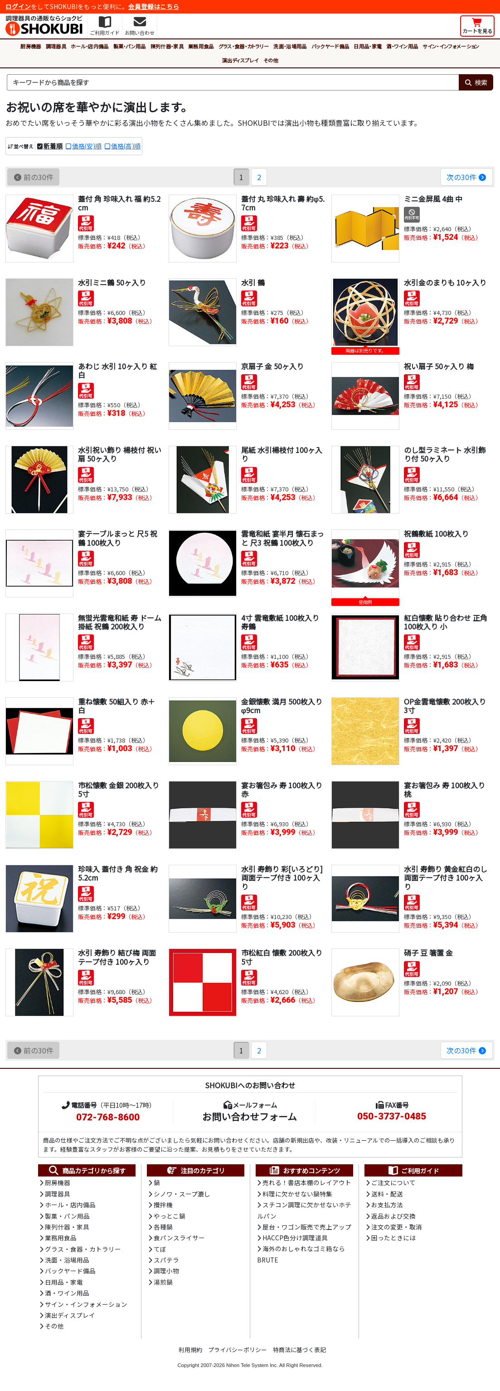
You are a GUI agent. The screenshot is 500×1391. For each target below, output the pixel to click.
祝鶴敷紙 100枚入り (436, 533)
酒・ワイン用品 (402, 46)
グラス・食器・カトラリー (243, 46)
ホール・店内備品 (90, 46)
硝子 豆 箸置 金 (428, 952)
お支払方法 (387, 1204)
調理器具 (56, 46)
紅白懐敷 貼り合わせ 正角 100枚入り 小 (445, 622)
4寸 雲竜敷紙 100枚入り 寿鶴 (280, 622)
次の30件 (467, 176)
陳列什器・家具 (167, 46)
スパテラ (166, 1259)
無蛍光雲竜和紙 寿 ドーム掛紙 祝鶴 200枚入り (119, 622)
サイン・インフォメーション (450, 46)
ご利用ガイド (413, 1170)
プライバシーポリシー (237, 1349)
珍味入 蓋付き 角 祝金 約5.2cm (118, 873)
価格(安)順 (87, 145)
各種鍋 (163, 1226)
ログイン (18, 6)
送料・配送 (387, 1193)
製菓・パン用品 (129, 46)
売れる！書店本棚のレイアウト (306, 1182)
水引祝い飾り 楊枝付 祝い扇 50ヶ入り (119, 454)
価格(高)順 (126, 145)
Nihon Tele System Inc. (252, 1365)
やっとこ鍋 (169, 1215)
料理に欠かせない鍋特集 (297, 1193)
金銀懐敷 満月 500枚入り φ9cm (281, 705)
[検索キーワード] (233, 82)
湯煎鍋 (163, 1281)
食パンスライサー (179, 1237)
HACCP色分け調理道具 (295, 1237)
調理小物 (166, 1270)
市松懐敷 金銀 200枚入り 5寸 (118, 789)
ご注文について (393, 1182)
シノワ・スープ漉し (182, 1193)
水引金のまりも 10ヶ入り (445, 282)
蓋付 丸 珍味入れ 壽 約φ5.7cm (283, 203)
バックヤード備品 (330, 46)
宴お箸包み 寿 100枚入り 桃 (444, 789)
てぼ (160, 1248)
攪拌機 (163, 1204)
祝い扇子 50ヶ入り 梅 (439, 366)
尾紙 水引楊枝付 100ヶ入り (281, 454)
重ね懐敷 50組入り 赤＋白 (116, 705)
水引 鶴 (253, 282)
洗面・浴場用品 (289, 46)
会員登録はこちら (153, 6)
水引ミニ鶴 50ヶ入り (112, 282)
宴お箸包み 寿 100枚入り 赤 (281, 789)
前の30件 (33, 176)
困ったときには (393, 1237)
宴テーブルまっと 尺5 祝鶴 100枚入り (117, 538)
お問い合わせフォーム (249, 1116)
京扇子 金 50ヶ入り (272, 366)
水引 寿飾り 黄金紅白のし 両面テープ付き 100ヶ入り (445, 877)
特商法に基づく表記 (299, 1349)
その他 (270, 60)
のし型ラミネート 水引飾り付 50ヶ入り (444, 454)
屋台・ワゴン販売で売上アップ (306, 1226)
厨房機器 (30, 46)
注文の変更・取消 (396, 1226)
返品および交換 (393, 1215)
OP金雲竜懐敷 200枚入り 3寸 (445, 705)
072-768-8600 (108, 1117)
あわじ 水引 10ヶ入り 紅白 (117, 370)
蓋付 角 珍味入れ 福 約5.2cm (119, 203)
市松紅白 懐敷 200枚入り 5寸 (281, 957)
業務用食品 (201, 46)
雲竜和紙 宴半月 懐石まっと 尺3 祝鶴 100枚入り (282, 538)
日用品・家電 (368, 46)
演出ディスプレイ (240, 60)
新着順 (53, 145)
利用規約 (190, 1349)
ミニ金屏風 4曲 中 (433, 198)
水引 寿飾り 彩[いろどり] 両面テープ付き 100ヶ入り (282, 877)
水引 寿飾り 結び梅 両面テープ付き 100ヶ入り (117, 957)
